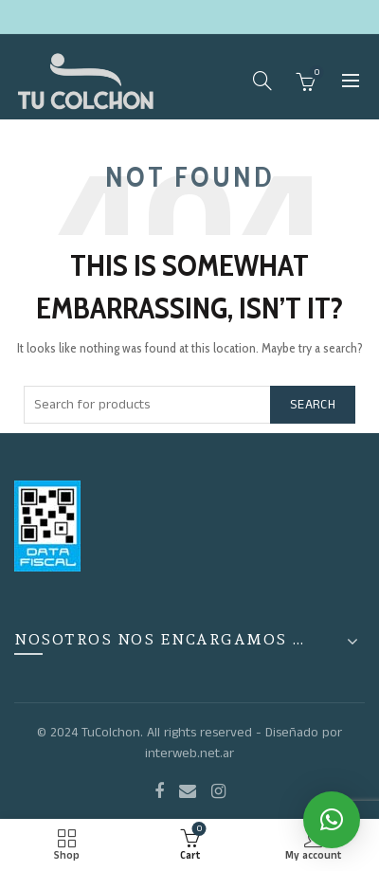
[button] (331, 819)
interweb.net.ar (189, 753)
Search (312, 404)
